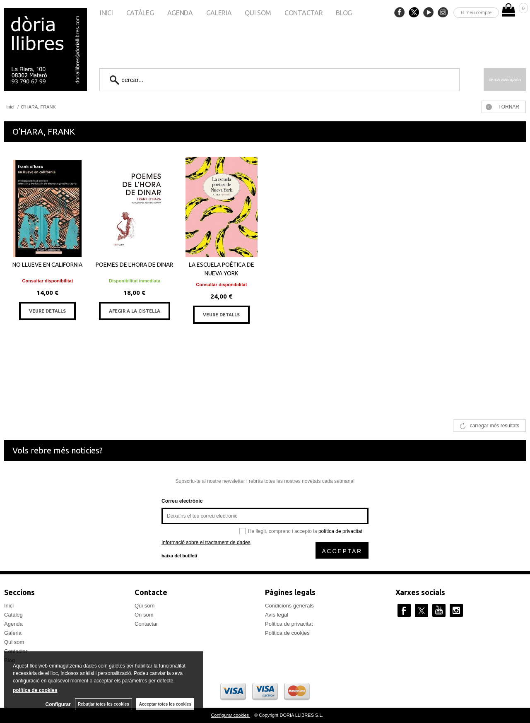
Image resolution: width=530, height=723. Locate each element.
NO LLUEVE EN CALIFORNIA (47, 264)
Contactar (303, 13)
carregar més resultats (494, 426)
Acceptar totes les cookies (165, 704)
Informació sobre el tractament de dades (206, 542)
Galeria (219, 13)
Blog (344, 13)
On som (144, 615)
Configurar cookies (230, 715)
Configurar (58, 704)
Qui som (258, 13)
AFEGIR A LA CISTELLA (134, 310)
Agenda (180, 13)
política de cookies (35, 690)
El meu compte (476, 12)
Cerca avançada (505, 79)
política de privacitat (340, 531)
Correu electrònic (181, 501)
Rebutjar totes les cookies (103, 704)
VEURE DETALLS (47, 310)
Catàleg (140, 13)
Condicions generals (289, 605)
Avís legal (276, 615)
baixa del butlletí (179, 555)
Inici (106, 13)
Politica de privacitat (289, 624)
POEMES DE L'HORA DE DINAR (134, 264)
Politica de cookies (287, 633)
